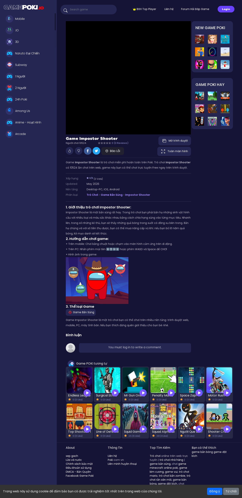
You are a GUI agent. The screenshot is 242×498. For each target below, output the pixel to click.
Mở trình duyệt (174, 140)
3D (12, 42)
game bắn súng (160, 464)
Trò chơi (155, 456)
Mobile (15, 19)
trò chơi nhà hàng (171, 460)
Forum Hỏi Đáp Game (195, 9)
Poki (110, 460)
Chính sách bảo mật (79, 464)
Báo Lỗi (112, 151)
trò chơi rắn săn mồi (170, 478)
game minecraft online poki (168, 466)
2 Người (16, 88)
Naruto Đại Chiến (23, 53)
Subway (16, 65)
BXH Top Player (144, 9)
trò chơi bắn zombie (172, 476)
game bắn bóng (202, 452)
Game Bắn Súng (111, 195)
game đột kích (167, 484)
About (70, 448)
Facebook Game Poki (80, 476)
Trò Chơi (92, 195)
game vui (171, 472)
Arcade (16, 134)
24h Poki (16, 99)
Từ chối (231, 491)
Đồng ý (214, 491)
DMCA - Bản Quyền (78, 472)
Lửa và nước (74, 460)
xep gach (72, 456)
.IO (12, 30)
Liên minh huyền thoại (122, 464)
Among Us (18, 111)
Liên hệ (169, 9)
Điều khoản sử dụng (79, 468)
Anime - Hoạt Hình (23, 122)
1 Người (15, 76)
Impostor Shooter (137, 195)
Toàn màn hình (174, 151)
